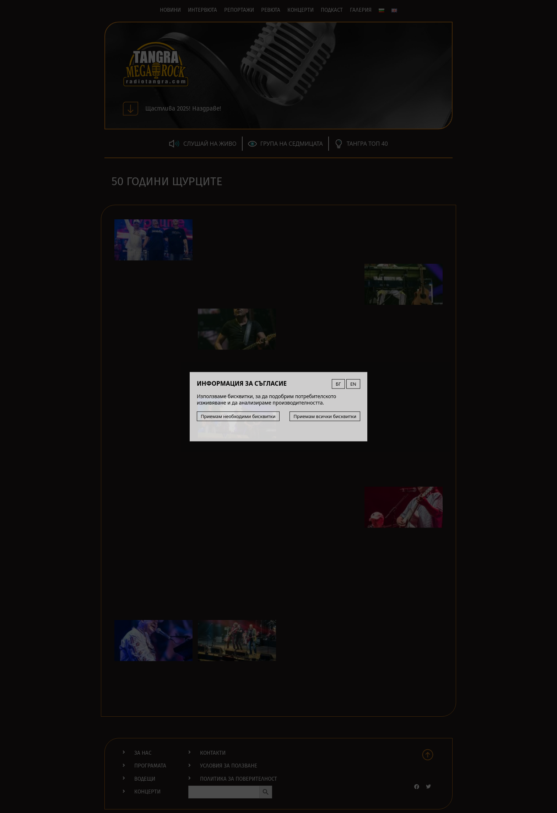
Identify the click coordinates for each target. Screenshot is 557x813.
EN (353, 383)
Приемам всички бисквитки (324, 416)
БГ (338, 383)
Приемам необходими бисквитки (238, 416)
